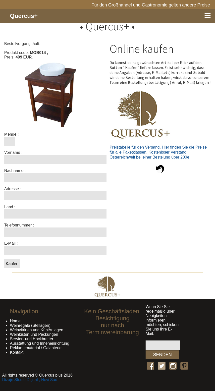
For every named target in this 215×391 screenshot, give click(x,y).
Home (15, 321)
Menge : (11, 134)
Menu (207, 16)
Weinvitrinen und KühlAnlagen (36, 330)
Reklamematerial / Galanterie (35, 348)
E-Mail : (11, 243)
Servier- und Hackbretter (31, 339)
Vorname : (13, 152)
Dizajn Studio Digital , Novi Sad (29, 380)
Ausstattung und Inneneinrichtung (39, 343)
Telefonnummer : (19, 225)
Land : (9, 207)
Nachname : (15, 170)
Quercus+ (24, 15)
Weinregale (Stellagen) (30, 325)
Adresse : (12, 189)
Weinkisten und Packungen (34, 334)
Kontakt (16, 352)
